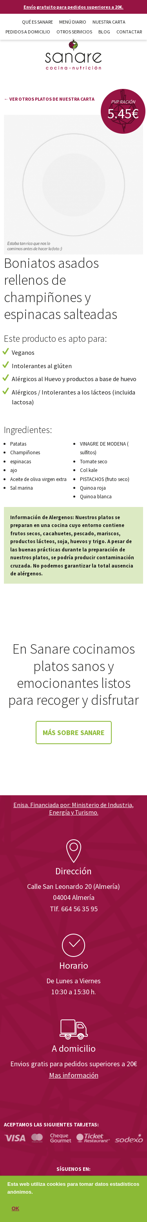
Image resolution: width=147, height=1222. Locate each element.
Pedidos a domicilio (27, 32)
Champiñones (25, 452)
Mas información (73, 1075)
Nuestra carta (109, 22)
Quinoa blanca (96, 496)
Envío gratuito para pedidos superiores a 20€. (73, 7)
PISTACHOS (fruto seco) (104, 479)
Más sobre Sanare (74, 732)
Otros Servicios (74, 32)
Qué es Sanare (37, 22)
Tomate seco (93, 461)
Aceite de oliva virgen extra (38, 479)
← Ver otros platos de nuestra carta (49, 99)
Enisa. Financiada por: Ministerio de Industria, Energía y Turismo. (73, 808)
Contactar (129, 32)
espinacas (20, 461)
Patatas (18, 444)
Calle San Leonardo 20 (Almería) (73, 886)
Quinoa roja (93, 488)
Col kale (88, 470)
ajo (13, 470)
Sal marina (21, 488)
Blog (104, 32)
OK (15, 1211)
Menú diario (72, 22)
